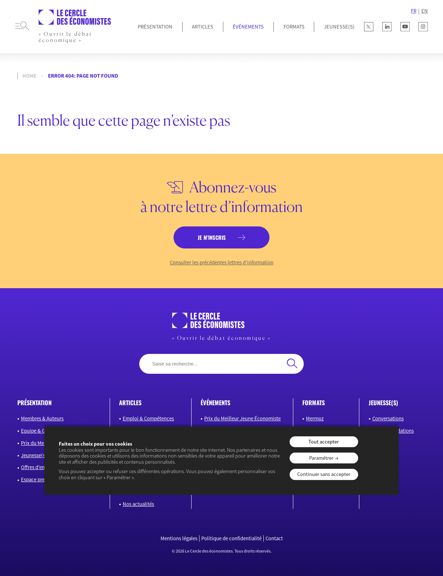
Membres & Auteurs (42, 418)
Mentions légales (179, 538)
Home (29, 76)
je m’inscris (212, 237)
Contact (274, 538)
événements (215, 402)
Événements (248, 26)
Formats (294, 26)
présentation (34, 402)
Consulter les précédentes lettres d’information (221, 262)
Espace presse (36, 479)
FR (413, 11)
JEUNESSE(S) (339, 26)
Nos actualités (138, 504)
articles (130, 402)
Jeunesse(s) (34, 455)
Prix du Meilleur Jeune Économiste (242, 418)
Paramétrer (321, 458)
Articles (202, 26)
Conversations (388, 418)
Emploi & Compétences (148, 418)
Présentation (155, 26)
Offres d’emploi (38, 467)
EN (424, 11)
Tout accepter (323, 441)
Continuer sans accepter (323, 474)
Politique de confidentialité (231, 538)
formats (313, 402)
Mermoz (315, 418)
